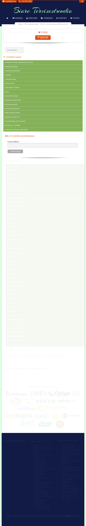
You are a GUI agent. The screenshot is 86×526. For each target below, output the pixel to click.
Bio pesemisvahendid (10, 104)
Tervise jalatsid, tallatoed (11, 87)
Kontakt (62, 18)
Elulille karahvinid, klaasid (12, 113)
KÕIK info (33, 18)
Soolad (6, 92)
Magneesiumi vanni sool (11, 117)
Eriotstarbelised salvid (11, 96)
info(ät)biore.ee (10, 1)
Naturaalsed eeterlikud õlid (12, 100)
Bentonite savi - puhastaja (12, 125)
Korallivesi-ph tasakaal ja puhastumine (16, 129)
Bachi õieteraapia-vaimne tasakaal (14, 121)
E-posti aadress (14, 142)
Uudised (19, 18)
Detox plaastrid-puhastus (12, 108)
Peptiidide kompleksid (11, 66)
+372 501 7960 (26, 1)
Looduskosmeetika (10, 79)
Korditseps (7, 75)
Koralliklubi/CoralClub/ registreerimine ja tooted (18, 62)
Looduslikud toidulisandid (12, 71)
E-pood (76, 18)
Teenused (48, 18)
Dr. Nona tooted (9, 83)
